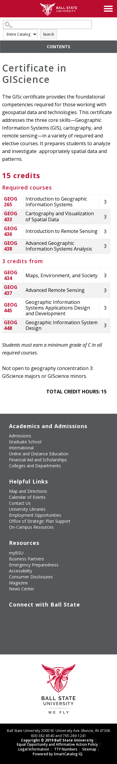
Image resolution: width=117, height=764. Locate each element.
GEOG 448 (10, 325)
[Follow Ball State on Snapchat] (25, 630)
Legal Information (33, 749)
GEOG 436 (10, 231)
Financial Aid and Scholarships (38, 460)
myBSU (16, 553)
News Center (21, 589)
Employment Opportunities (35, 515)
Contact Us (20, 503)
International (21, 448)
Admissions (20, 436)
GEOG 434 (10, 275)
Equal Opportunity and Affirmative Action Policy (57, 744)
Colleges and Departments (35, 466)
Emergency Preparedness (33, 565)
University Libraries (27, 509)
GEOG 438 (10, 246)
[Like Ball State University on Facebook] (11, 616)
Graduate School (25, 442)
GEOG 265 (10, 201)
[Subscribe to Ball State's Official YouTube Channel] (39, 616)
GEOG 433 (10, 216)
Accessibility (20, 571)
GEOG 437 (10, 290)
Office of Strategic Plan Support (39, 521)
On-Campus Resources (31, 527)
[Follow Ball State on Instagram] (52, 616)
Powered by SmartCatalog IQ (57, 754)
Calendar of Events (27, 497)
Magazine (18, 583)
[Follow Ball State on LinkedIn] (11, 630)
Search (48, 34)
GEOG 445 (10, 307)
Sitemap (89, 749)
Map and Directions (28, 491)
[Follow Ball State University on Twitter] (25, 616)
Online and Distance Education (38, 454)
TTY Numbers (65, 749)
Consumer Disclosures (31, 577)
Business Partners (26, 559)
